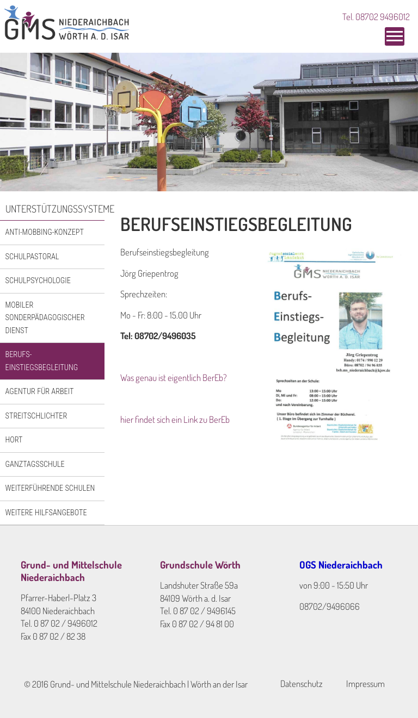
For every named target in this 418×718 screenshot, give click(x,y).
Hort (14, 439)
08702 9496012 (382, 16)
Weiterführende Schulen (50, 488)
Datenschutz (301, 683)
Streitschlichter (36, 415)
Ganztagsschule (35, 464)
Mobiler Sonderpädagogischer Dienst (45, 318)
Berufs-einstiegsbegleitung (41, 361)
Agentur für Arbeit (39, 391)
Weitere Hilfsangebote (46, 512)
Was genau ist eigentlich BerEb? (173, 377)
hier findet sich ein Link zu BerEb (175, 419)
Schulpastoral (32, 256)
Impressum (365, 683)
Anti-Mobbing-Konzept (44, 232)
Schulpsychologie (38, 280)
